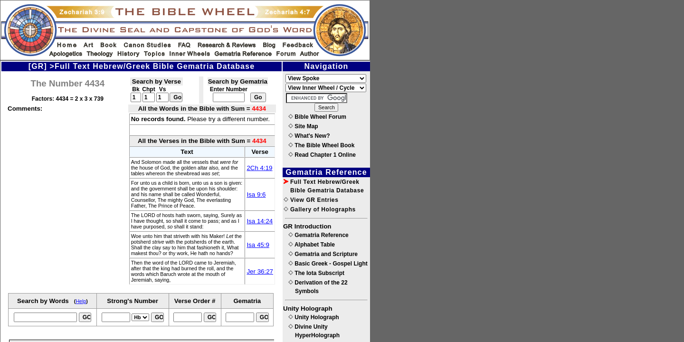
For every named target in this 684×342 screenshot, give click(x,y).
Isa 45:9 (258, 244)
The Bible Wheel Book (321, 145)
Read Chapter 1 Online (322, 155)
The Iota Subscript (316, 273)
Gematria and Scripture (323, 254)
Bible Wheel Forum (317, 117)
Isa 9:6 (256, 194)
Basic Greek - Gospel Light (328, 263)
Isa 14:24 (260, 221)
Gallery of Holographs (320, 209)
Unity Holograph (313, 317)
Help (81, 301)
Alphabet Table (311, 244)
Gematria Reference (318, 235)
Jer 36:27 (260, 271)
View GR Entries (311, 200)
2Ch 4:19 (259, 167)
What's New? (309, 136)
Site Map (303, 126)
